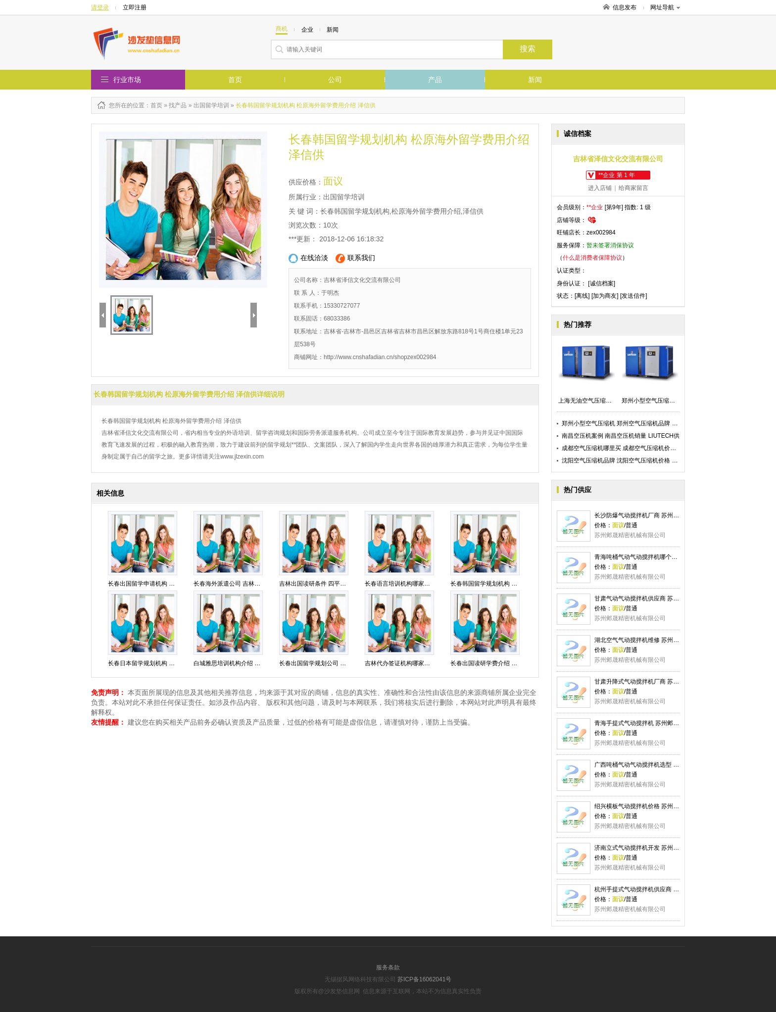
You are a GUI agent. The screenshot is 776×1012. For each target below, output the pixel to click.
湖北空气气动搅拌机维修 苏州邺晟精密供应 (651, 640)
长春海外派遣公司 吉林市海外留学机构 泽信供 (255, 583)
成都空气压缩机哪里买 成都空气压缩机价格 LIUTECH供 (635, 448)
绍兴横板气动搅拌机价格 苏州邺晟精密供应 (651, 806)
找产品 (178, 105)
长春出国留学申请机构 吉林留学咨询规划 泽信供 (172, 583)
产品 (435, 80)
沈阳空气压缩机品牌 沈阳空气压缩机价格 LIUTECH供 (632, 460)
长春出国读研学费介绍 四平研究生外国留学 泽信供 (517, 663)
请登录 (100, 7)
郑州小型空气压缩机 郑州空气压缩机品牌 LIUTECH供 (632, 423)
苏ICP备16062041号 (424, 979)
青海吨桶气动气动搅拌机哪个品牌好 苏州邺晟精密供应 (666, 556)
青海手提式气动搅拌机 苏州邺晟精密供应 (648, 723)
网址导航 (665, 7)
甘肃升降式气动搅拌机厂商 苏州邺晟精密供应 (654, 681)
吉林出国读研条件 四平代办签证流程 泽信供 (337, 583)
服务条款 (388, 967)
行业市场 (127, 80)
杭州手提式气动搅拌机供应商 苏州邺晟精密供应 (657, 889)
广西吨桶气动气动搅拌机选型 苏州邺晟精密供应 (657, 764)
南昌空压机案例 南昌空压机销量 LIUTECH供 (620, 435)
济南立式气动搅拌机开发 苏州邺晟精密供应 (651, 847)
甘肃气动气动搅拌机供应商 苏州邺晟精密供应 (654, 598)
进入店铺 (600, 187)
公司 (335, 80)
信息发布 (624, 7)
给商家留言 (633, 187)
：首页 (153, 105)
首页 (235, 80)
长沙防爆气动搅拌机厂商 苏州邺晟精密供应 (651, 515)
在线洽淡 (308, 258)
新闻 (535, 80)
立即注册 (134, 7)
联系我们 (355, 258)
